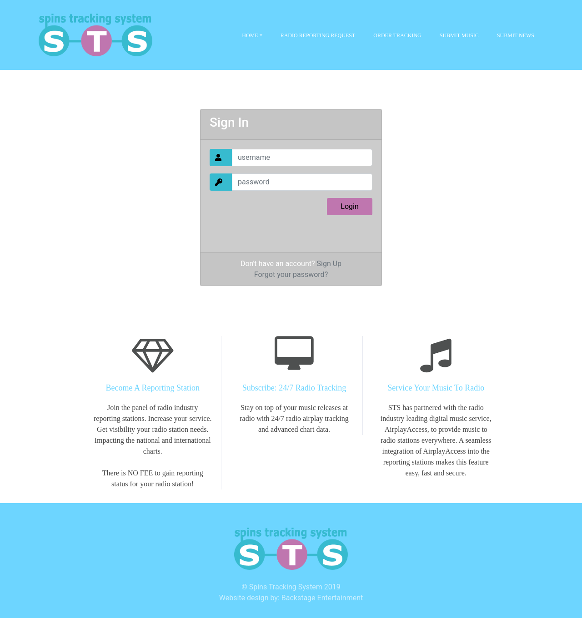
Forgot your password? (291, 274)
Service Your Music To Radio (435, 387)
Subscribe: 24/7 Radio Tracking (294, 387)
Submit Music (459, 35)
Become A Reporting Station (153, 387)
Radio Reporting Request (318, 35)
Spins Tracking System (285, 587)
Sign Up (329, 263)
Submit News (515, 35)
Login (349, 206)
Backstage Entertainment (322, 597)
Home (250, 35)
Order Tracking (397, 35)
